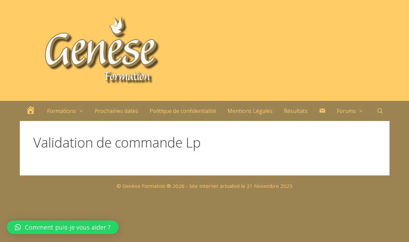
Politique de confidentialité (183, 111)
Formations (68, 111)
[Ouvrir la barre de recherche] (380, 111)
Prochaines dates (116, 111)
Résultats (296, 111)
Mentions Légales (250, 111)
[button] (63, 227)
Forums (353, 111)
